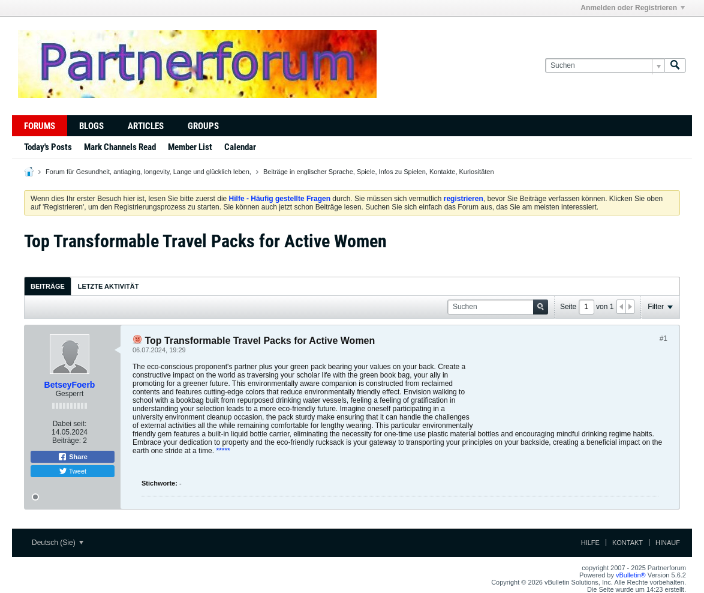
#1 (663, 338)
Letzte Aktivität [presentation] (108, 286)
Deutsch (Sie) (57, 542)
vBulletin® (631, 575)
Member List (190, 147)
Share (73, 457)
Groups (203, 126)
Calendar (240, 147)
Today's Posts (48, 147)
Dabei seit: (70, 424)
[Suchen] (604, 65)
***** (223, 451)
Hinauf (667, 542)
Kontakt (627, 542)
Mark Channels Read (120, 147)
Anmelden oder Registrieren (632, 8)
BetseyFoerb (69, 385)
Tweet (72, 471)
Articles (146, 126)
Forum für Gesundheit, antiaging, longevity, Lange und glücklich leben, (148, 171)
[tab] (47, 286)
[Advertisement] (571, 393)
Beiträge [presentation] (48, 286)
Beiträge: (66, 440)
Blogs (91, 126)
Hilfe (590, 542)
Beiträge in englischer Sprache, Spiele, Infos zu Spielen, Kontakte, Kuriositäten (378, 171)
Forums (39, 126)
